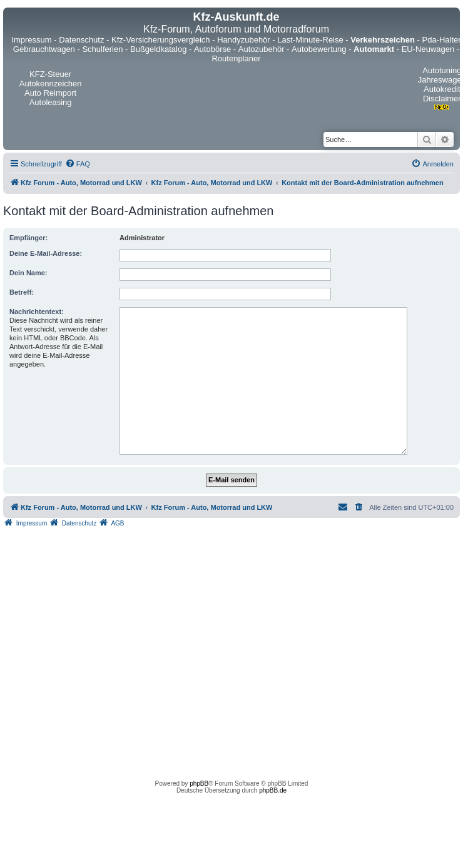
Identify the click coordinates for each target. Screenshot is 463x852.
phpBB (199, 783)
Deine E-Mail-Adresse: (45, 253)
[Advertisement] (117, 650)
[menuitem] (77, 163)
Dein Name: (28, 272)
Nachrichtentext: (36, 311)
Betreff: (21, 292)
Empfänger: (28, 237)
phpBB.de (273, 790)
